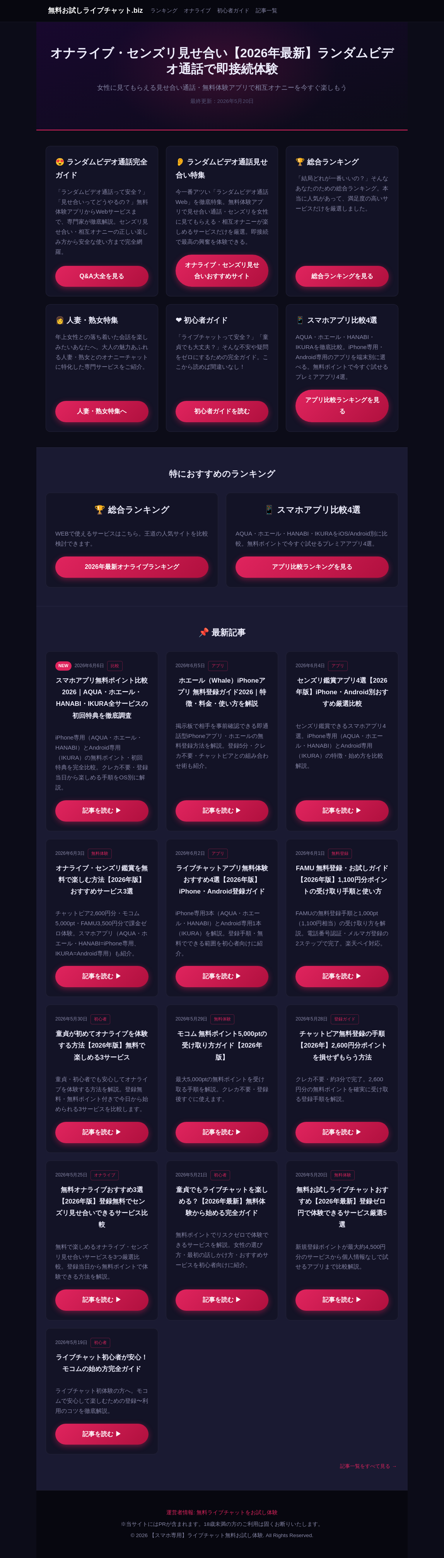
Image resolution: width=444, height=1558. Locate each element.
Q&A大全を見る (102, 276)
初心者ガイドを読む (222, 411)
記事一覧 (266, 10)
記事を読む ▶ (101, 810)
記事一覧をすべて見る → (368, 1466)
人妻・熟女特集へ (101, 411)
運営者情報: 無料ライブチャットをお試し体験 (222, 1512)
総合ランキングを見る (342, 276)
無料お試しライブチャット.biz (95, 10)
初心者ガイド (233, 10)
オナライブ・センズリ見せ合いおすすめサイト (222, 270)
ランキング (164, 10)
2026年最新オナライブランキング (132, 566)
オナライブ (197, 10)
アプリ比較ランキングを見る (342, 405)
